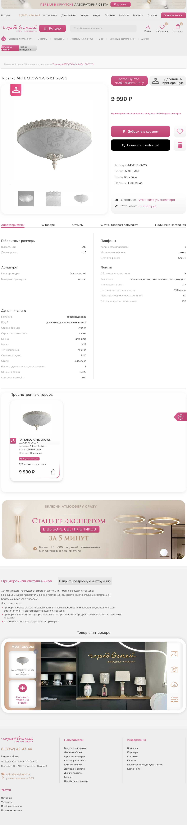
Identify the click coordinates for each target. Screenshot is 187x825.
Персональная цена (29, 459)
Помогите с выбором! (140, 145)
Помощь (152, 15)
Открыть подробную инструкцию (85, 581)
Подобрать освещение (88, 28)
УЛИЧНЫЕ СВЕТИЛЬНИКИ (122, 38)
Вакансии (132, 748)
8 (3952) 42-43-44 (29, 15)
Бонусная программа (75, 748)
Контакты (132, 756)
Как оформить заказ (75, 760)
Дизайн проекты (73, 772)
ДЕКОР (145, 38)
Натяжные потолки (6, 48)
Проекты (110, 15)
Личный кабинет (73, 752)
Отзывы (131, 760)
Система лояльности (20, 38)
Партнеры (132, 752)
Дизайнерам (68, 15)
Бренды (68, 777)
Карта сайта (134, 768)
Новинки (138, 15)
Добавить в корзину (141, 131)
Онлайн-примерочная (76, 781)
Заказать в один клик (32, 464)
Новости (124, 15)
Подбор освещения (25, 48)
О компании (50, 15)
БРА (101, 38)
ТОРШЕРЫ (59, 38)
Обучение (6, 797)
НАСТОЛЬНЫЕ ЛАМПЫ (81, 38)
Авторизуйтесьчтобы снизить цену (129, 81)
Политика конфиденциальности (144, 764)
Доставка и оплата (74, 768)
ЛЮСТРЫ (42, 38)
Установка (6, 802)
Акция (96, 15)
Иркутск (6, 15)
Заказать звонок (173, 15)
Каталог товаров (73, 764)
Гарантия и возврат (74, 756)
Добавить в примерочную (167, 81)
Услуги (85, 15)
